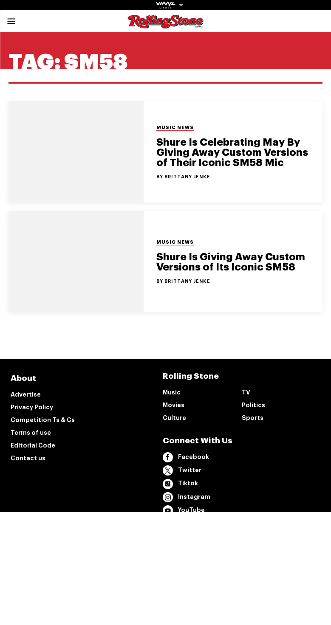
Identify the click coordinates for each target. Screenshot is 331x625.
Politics (253, 405)
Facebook (186, 457)
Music (172, 392)
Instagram (186, 497)
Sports (252, 418)
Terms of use (31, 433)
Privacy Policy (32, 407)
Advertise (26, 394)
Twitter (182, 470)
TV (246, 392)
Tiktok (180, 484)
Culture (174, 418)
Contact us (28, 458)
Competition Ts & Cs (43, 420)
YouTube (184, 510)
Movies (173, 405)
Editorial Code (33, 445)
